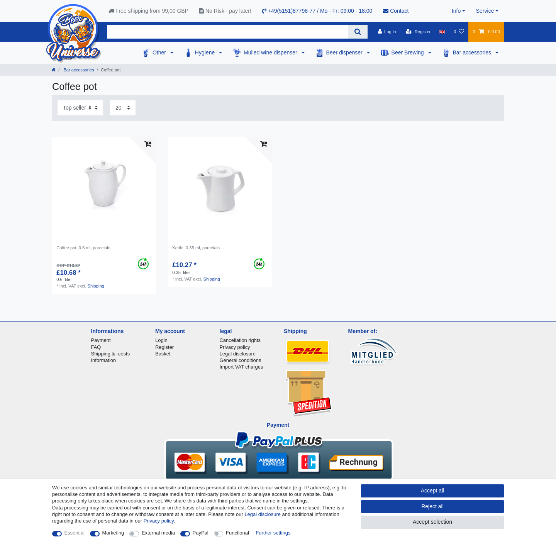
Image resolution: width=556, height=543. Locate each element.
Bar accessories (473, 52)
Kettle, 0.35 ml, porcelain (196, 247)
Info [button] (456, 11)
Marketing (113, 533)
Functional (237, 533)
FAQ (96, 347)
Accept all (432, 490)
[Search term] (227, 32)
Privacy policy (235, 347)
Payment (101, 340)
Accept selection (432, 522)
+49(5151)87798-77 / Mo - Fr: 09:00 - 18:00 (317, 11)
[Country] (442, 31)
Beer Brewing (408, 52)
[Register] (418, 31)
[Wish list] (458, 31)
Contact (396, 11)
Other (160, 52)
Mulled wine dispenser (271, 52)
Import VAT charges (241, 367)
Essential (74, 533)
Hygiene (205, 52)
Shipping (95, 286)
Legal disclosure (238, 354)
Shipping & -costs (110, 354)
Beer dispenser (345, 52)
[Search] (358, 32)
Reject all (432, 506)
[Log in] (386, 31)
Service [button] (485, 11)
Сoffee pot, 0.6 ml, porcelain (83, 247)
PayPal (200, 533)
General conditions (240, 360)
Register (164, 347)
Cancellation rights (240, 340)
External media (158, 533)
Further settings (273, 533)
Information (103, 360)
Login (161, 340)
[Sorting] (80, 107)
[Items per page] (123, 107)
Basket (163, 354)
